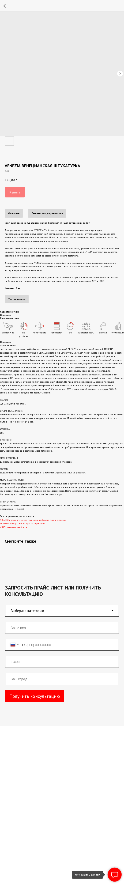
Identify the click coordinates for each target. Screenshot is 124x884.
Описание (13, 213)
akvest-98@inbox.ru (43, 781)
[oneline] (60, 675)
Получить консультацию (33, 692)
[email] (60, 659)
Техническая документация (47, 213)
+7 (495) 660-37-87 (41, 754)
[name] (60, 626)
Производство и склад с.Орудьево (56, 830)
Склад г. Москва (40, 836)
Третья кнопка (16, 299)
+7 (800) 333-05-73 (41, 764)
